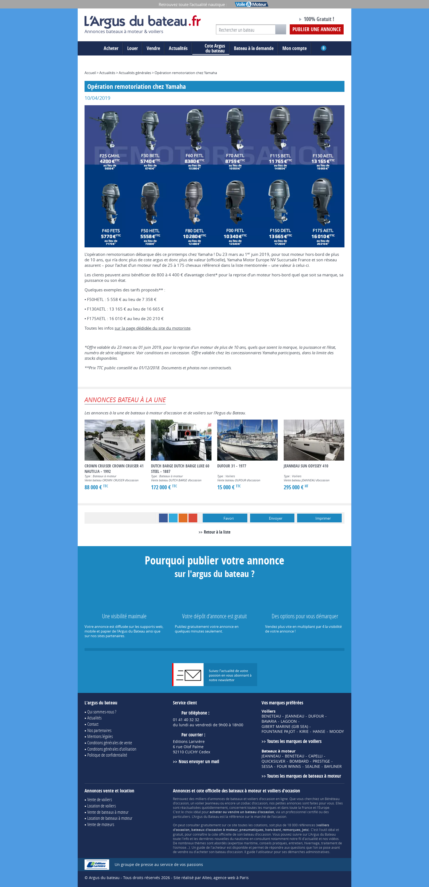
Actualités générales (135, 72)
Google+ (193, 518)
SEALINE (312, 766)
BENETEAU (271, 716)
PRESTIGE (321, 761)
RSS (183, 518)
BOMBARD (299, 761)
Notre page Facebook (283, 20)
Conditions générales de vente (109, 742)
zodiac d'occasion (254, 803)
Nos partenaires (99, 730)
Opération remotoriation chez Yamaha (186, 72)
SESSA (267, 766)
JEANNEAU (294, 716)
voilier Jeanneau (207, 803)
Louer (132, 48)
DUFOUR (316, 716)
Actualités (178, 48)
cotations (261, 825)
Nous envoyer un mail (199, 761)
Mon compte (294, 48)
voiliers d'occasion (261, 799)
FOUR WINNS (289, 766)
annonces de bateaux (226, 799)
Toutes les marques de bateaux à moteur (304, 776)
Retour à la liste (217, 532)
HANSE (319, 731)
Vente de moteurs (100, 824)
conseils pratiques (273, 843)
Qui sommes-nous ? (101, 712)
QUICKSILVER (273, 761)
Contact (92, 724)
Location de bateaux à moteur (109, 818)
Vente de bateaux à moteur (108, 812)
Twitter (173, 518)
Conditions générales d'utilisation (111, 749)
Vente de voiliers (99, 799)
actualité (311, 838)
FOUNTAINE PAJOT (278, 731)
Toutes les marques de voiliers (294, 741)
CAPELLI (315, 756)
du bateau (210, 48)
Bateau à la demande (254, 48)
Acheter (111, 48)
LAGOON (289, 721)
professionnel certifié (302, 812)
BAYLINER (333, 766)
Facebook (163, 518)
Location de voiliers (101, 806)
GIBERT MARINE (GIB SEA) (285, 726)
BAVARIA (269, 721)
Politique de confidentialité (107, 755)
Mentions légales (100, 736)
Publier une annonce (316, 29)
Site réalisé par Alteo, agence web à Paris (211, 877)
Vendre (153, 48)
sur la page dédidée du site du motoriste (152, 328)
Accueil (90, 72)
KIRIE (304, 731)
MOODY (336, 731)
